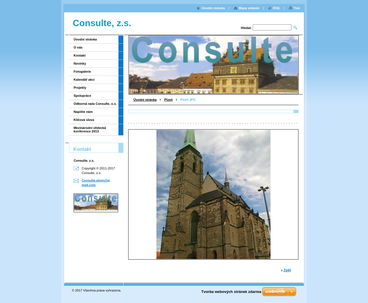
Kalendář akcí (84, 79)
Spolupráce (82, 95)
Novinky (80, 63)
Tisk (297, 8)
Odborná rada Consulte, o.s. (95, 103)
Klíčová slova (84, 119)
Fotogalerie (82, 71)
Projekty (80, 87)
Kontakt (80, 55)
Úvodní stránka (145, 99)
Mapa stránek (249, 8)
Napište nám (83, 111)
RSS (276, 8)
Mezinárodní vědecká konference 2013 (90, 129)
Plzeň (168, 99)
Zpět (287, 270)
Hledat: (246, 28)
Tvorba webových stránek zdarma (231, 292)
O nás (78, 47)
